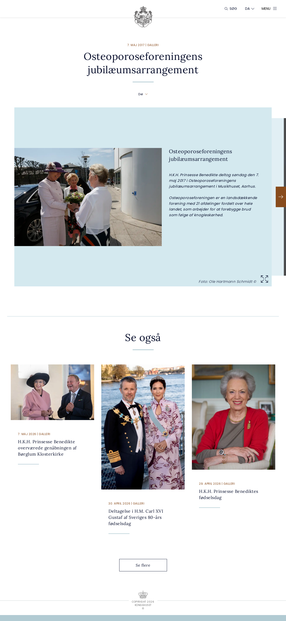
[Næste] (281, 197)
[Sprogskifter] (247, 8)
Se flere (147, 565)
